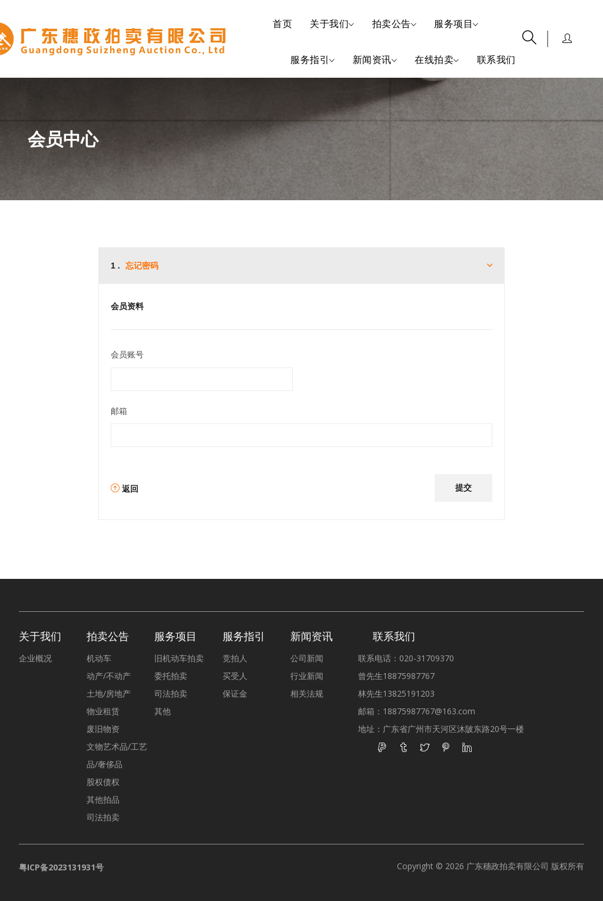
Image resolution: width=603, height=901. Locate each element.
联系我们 (496, 59)
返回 (124, 488)
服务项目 (456, 24)
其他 (162, 711)
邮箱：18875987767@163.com (416, 711)
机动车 (99, 658)
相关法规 (306, 693)
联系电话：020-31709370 (406, 658)
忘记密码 (141, 265)
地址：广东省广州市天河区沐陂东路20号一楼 (441, 728)
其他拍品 (103, 799)
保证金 (235, 693)
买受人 (235, 675)
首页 (282, 23)
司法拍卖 (103, 817)
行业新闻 (306, 675)
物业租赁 (103, 711)
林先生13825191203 (396, 693)
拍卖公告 (394, 24)
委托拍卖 (170, 675)
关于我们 (332, 24)
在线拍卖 (437, 60)
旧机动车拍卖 (179, 658)
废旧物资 (103, 728)
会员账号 (127, 354)
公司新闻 (306, 658)
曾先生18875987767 (396, 675)
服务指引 (312, 60)
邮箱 (119, 410)
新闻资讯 (375, 60)
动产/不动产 (109, 675)
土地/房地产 (109, 693)
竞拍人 (235, 658)
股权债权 (103, 781)
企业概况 (35, 658)
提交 (463, 487)
